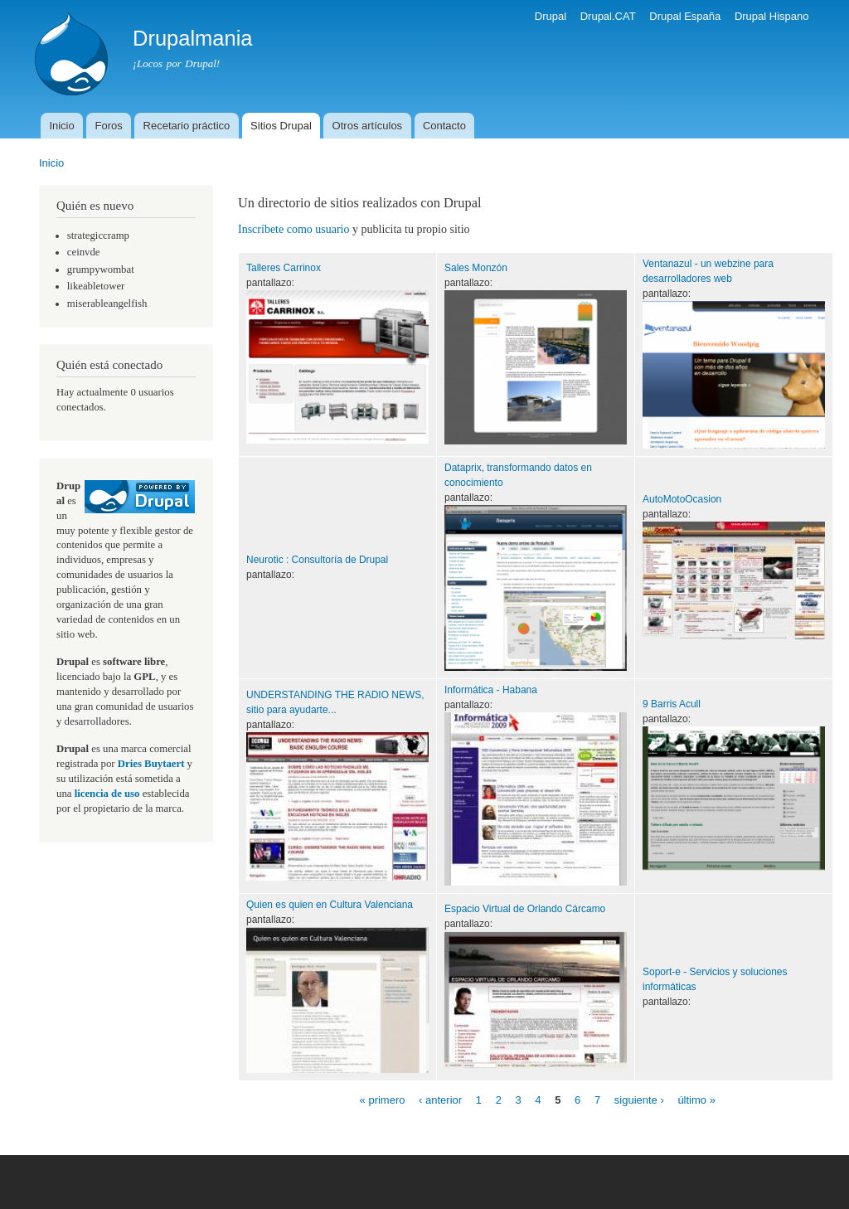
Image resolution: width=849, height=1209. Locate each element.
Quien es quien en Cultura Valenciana (329, 904)
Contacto (444, 125)
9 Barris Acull (672, 704)
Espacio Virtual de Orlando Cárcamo (524, 909)
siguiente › (639, 1100)
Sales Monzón (475, 268)
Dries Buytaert (151, 764)
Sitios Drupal (281, 125)
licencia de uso (107, 793)
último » (696, 1100)
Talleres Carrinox (283, 268)
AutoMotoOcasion (682, 499)
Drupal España (684, 16)
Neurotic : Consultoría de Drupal (317, 560)
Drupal (550, 16)
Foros (109, 125)
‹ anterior (440, 1100)
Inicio (61, 125)
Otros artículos (367, 125)
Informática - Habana (490, 690)
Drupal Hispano (772, 16)
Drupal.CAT (608, 16)
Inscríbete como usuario (294, 229)
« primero (382, 1100)
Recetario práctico (186, 125)
